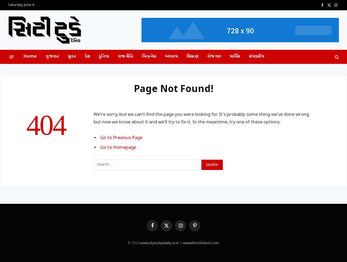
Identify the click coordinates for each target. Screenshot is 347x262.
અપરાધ (171, 57)
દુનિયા (104, 57)
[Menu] (11, 57)
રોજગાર (214, 57)
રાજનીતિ (125, 57)
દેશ (87, 57)
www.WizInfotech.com (201, 243)
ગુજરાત (52, 57)
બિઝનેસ (149, 57)
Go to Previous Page (121, 138)
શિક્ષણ (192, 57)
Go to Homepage (118, 148)
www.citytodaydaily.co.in (159, 243)
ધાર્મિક (235, 57)
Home (30, 57)
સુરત (72, 57)
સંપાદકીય (256, 57)
